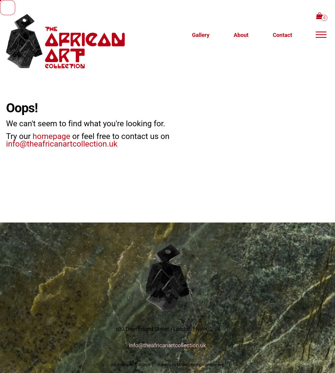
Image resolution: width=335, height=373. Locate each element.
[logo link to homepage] (83, 35)
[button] (282, 35)
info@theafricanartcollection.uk (61, 143)
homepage (51, 136)
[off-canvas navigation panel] (321, 34)
